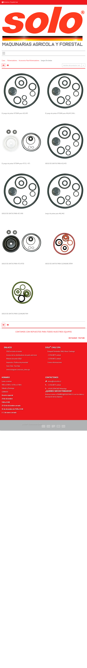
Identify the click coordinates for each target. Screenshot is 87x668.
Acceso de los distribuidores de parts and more (21, 355)
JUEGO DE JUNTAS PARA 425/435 (56, 163)
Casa (3, 61)
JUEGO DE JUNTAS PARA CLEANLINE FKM (15, 314)
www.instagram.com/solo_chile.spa (18, 370)
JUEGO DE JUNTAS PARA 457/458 (12, 214)
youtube (81, 338)
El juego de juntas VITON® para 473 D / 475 (16, 163)
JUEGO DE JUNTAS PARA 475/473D (13, 264)
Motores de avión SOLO (14, 359)
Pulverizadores (12, 61)
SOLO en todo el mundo (14, 351)
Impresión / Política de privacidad (17, 362)
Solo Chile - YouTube (13, 366)
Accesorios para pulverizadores (29, 61)
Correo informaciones (55, 362)
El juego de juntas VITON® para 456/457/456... (60, 113)
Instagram (73, 338)
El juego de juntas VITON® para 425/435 (15, 113)
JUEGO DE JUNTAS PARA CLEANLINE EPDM (59, 264)
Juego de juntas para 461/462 (54, 214)
